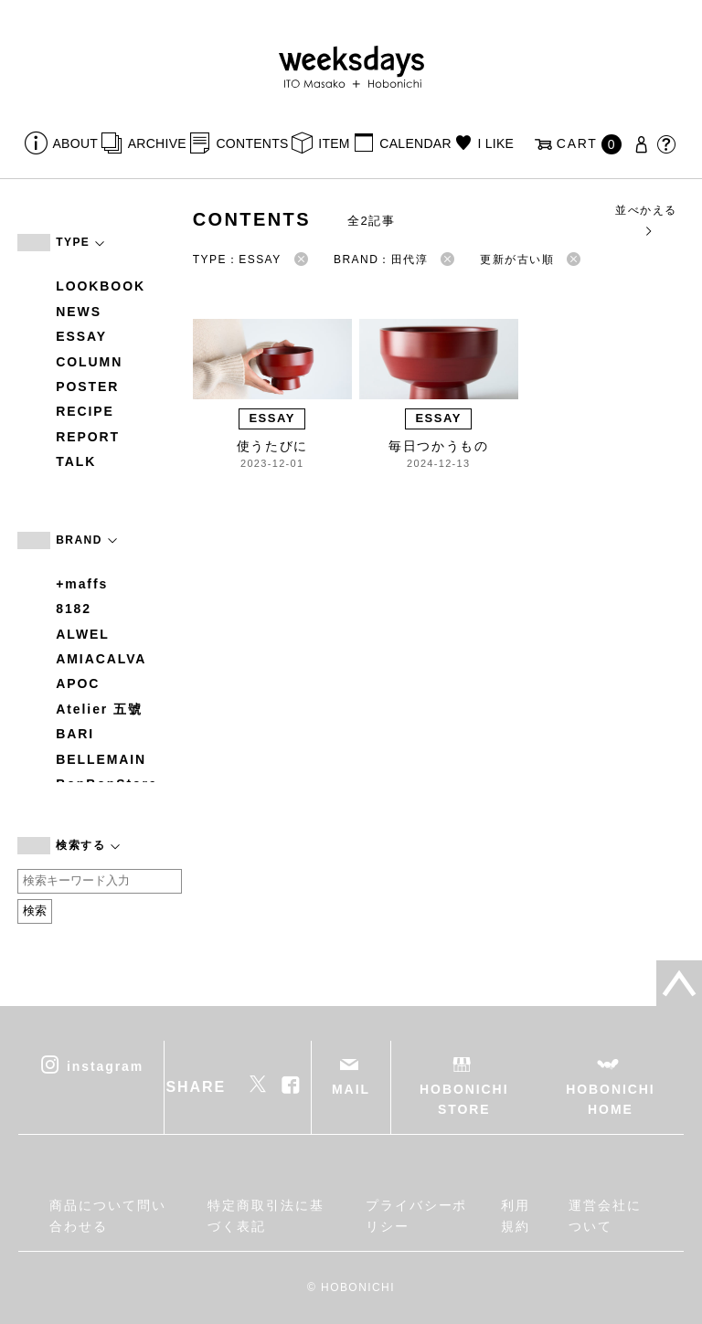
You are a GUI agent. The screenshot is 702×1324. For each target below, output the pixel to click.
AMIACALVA (101, 658)
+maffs (82, 584)
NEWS (78, 311)
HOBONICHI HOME (610, 1099)
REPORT (88, 436)
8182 (73, 608)
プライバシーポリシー (416, 1215)
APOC (78, 683)
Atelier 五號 (99, 709)
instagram (105, 1065)
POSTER (87, 386)
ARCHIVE (157, 143)
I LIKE (495, 143)
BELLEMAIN (101, 759)
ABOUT (76, 143)
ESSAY (81, 336)
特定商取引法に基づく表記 (265, 1215)
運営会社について (605, 1215)
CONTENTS (252, 143)
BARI (75, 733)
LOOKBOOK (100, 286)
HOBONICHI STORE (464, 1099)
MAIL (351, 1089)
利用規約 (515, 1215)
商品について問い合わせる (107, 1215)
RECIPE (85, 411)
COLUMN (89, 362)
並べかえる (645, 220)
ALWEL (83, 634)
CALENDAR (415, 143)
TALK (76, 461)
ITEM (334, 143)
